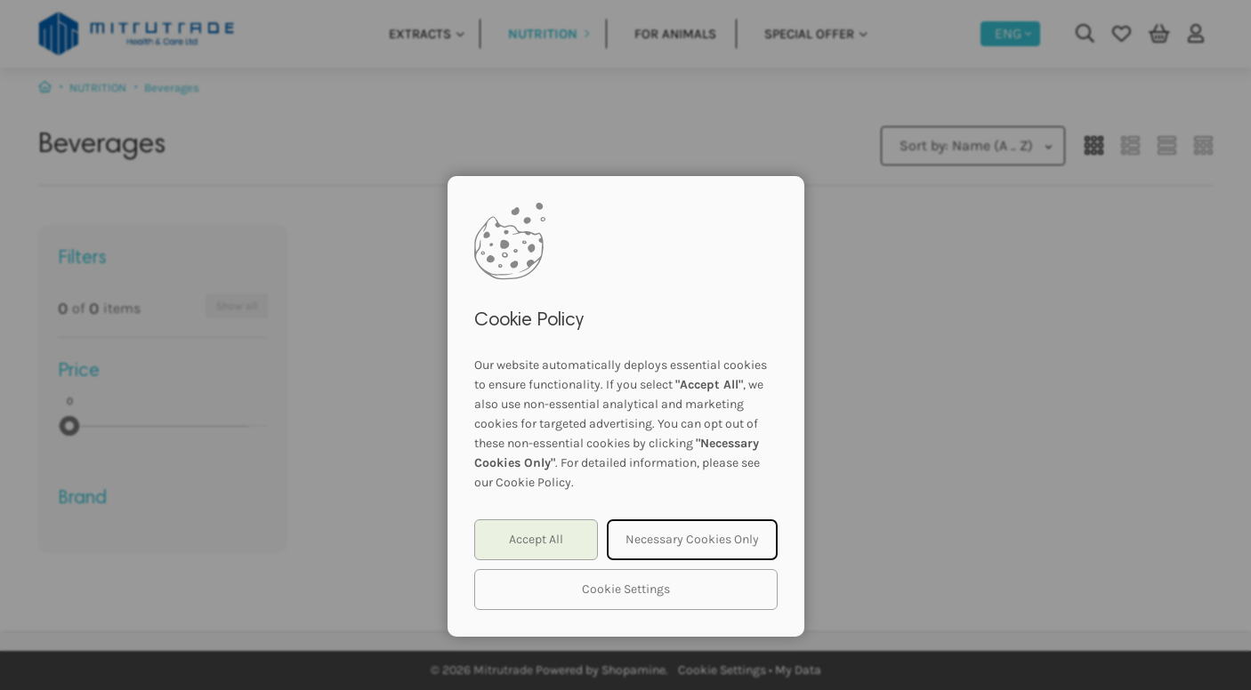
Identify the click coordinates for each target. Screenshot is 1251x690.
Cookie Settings (626, 589)
